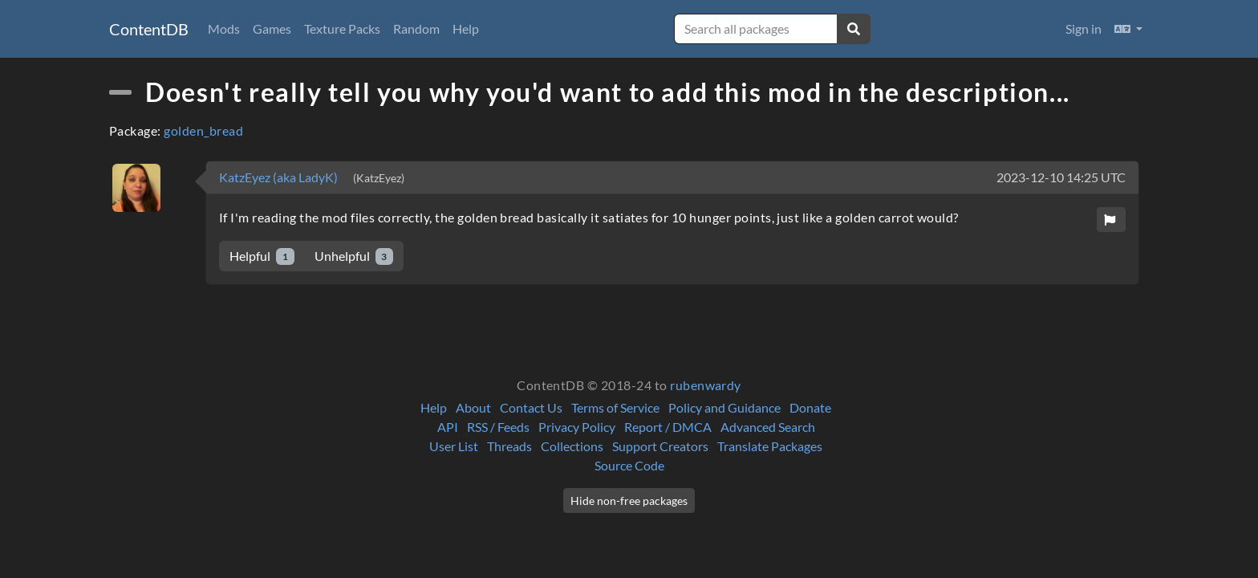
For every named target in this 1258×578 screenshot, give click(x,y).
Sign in (1083, 28)
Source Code (629, 465)
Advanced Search (767, 426)
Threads (509, 446)
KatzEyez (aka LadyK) (279, 177)
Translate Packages (769, 446)
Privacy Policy (576, 426)
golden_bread (203, 130)
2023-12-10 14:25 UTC (1061, 177)
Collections (572, 446)
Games (272, 28)
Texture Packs (342, 28)
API (447, 426)
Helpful (261, 256)
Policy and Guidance (724, 407)
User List (453, 446)
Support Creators (660, 446)
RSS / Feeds (498, 426)
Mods (224, 28)
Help (465, 28)
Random (416, 28)
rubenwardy (705, 385)
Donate (810, 407)
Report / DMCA (668, 426)
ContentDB (149, 29)
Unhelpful (354, 256)
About (473, 407)
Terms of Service (615, 407)
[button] (1128, 29)
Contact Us (531, 407)
